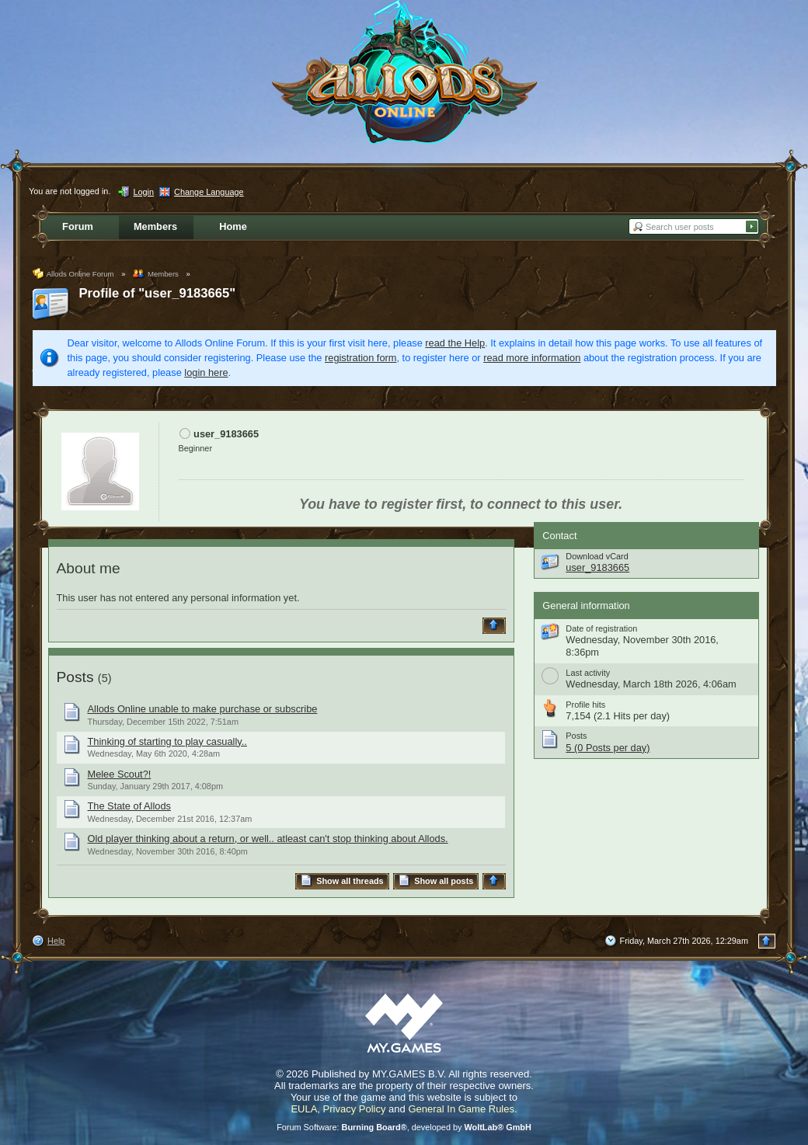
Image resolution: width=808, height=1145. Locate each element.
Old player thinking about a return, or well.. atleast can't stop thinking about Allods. (268, 838)
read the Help (455, 343)
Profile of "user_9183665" (157, 293)
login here (206, 372)
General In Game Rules (461, 1109)
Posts (75, 677)
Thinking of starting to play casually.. (167, 741)
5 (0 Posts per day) (608, 747)
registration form (360, 358)
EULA (304, 1109)
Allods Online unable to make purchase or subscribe (203, 709)
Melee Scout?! (120, 774)
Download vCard (597, 556)
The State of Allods (129, 806)
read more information (531, 358)
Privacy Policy (354, 1109)
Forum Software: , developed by (404, 1127)
